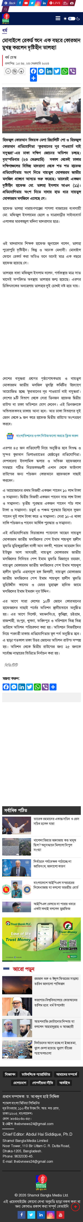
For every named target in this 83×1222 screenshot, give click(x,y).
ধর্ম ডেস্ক (10, 57)
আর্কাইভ (64, 1083)
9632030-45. (23, 1156)
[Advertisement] (41, 334)
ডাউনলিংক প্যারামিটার (36, 1074)
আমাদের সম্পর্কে (66, 1074)
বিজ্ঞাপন (10, 1074)
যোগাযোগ (19, 1083)
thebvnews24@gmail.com (33, 1124)
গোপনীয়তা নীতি (42, 1083)
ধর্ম (4, 30)
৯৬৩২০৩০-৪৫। (21, 1118)
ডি (14, 71)
